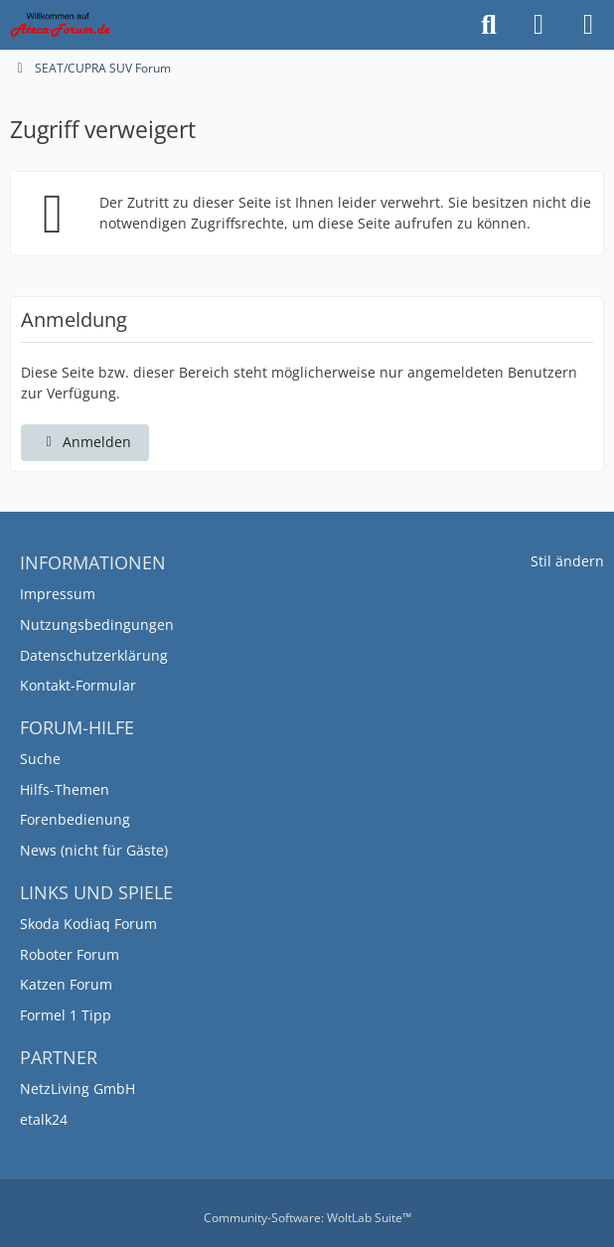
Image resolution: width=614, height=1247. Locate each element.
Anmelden (85, 441)
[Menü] (588, 25)
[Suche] (489, 25)
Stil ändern (567, 560)
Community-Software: (307, 1217)
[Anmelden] (538, 25)
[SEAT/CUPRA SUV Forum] (60, 25)
